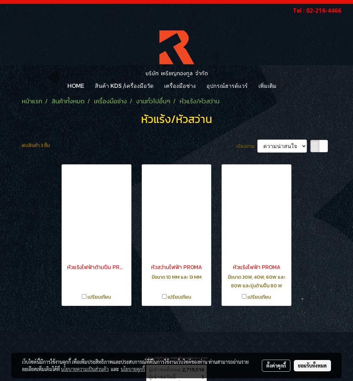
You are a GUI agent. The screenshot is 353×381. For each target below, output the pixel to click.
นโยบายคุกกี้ (133, 369)
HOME (75, 85)
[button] (288, 86)
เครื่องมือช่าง (180, 85)
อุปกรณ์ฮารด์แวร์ (227, 85)
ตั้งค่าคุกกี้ (276, 365)
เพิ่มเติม (267, 85)
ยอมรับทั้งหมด (312, 365)
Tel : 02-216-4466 (317, 10)
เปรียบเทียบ (99, 297)
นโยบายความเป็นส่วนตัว (85, 369)
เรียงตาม (246, 146)
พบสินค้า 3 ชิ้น (36, 145)
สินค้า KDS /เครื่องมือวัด (124, 85)
